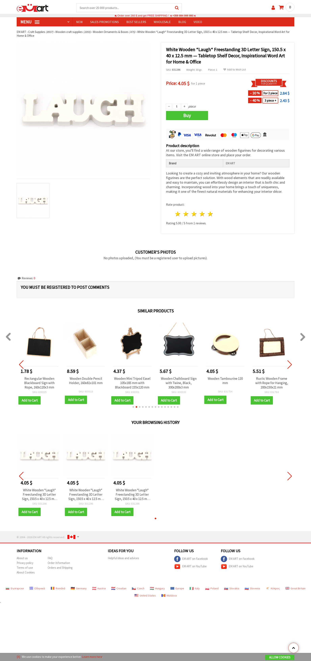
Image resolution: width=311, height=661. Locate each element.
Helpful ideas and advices (123, 558)
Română (58, 589)
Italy (195, 588)
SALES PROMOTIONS (104, 22)
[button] (133, 407)
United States (145, 596)
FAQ (50, 558)
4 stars (202, 214)
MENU (29, 22)
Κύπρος (273, 589)
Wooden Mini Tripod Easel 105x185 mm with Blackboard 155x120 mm (132, 383)
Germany (79, 588)
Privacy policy (25, 563)
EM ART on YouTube (190, 567)
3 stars (194, 214)
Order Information (59, 563)
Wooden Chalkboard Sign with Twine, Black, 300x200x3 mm (179, 383)
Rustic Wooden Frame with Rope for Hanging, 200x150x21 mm (271, 383)
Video (198, 22)
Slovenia (252, 588)
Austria (99, 588)
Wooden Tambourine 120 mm (225, 381)
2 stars (186, 214)
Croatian (118, 588)
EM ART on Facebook (191, 559)
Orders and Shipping (60, 568)
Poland (212, 588)
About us (22, 558)
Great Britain (295, 589)
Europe (177, 589)
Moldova (169, 596)
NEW (79, 22)
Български (15, 589)
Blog (182, 22)
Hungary (157, 588)
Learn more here (92, 657)
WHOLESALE (162, 22)
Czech (138, 588)
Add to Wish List (234, 69)
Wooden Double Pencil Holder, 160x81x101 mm (86, 381)
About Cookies (26, 572)
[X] (18, 657)
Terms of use (25, 568)
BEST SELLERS (136, 22)
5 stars (210, 214)
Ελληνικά (37, 589)
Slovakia (231, 588)
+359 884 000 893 (182, 15)
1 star (178, 214)
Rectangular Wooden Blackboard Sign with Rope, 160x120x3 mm (39, 383)
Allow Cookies (279, 657)
